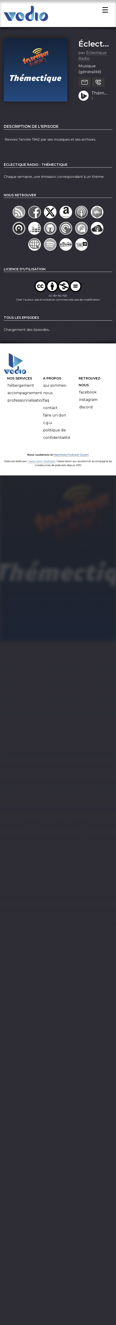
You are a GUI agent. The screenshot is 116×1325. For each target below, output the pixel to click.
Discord (86, 411)
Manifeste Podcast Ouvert (71, 459)
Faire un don (54, 419)
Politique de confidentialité (56, 438)
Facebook (88, 396)
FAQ (46, 404)
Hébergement (20, 389)
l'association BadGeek (41, 465)
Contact (50, 412)
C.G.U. (48, 426)
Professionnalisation (25, 404)
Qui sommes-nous (55, 393)
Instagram (88, 403)
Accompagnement (24, 397)
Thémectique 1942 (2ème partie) (100, 98)
